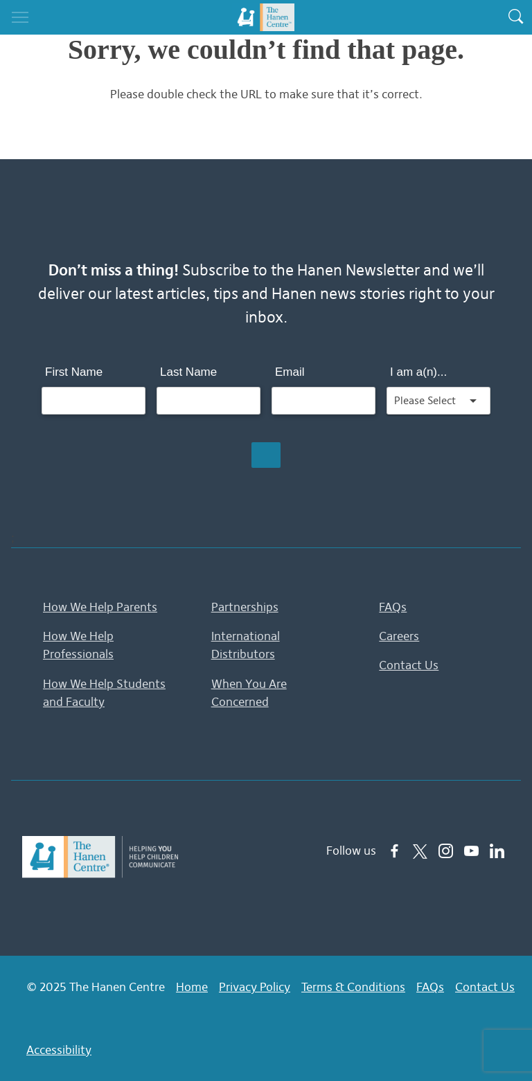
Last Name (188, 372)
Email (290, 372)
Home (192, 986)
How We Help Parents (100, 607)
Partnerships (244, 607)
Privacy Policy (254, 986)
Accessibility (58, 1049)
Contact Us (408, 665)
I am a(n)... (418, 372)
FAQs (393, 607)
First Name (74, 372)
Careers (399, 636)
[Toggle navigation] (20, 17)
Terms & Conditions (353, 986)
